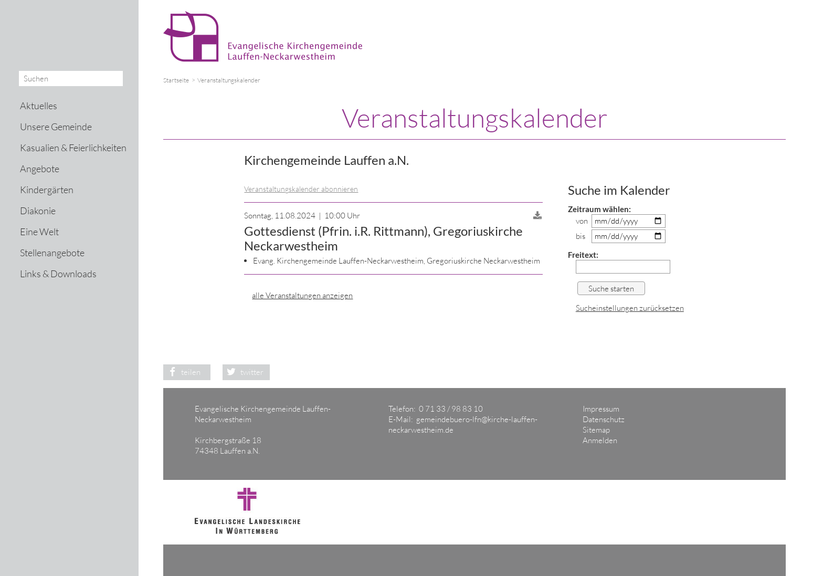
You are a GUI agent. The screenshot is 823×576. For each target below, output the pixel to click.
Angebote (39, 168)
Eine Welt (39, 231)
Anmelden (600, 440)
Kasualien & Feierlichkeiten (73, 147)
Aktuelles (38, 105)
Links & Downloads (58, 273)
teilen (182, 372)
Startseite (176, 80)
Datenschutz (604, 419)
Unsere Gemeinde (56, 126)
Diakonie (38, 210)
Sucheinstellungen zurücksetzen (630, 308)
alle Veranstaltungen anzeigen (302, 295)
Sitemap (596, 430)
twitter (243, 372)
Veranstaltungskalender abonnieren (301, 188)
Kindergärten (46, 189)
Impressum (601, 409)
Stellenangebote (52, 252)
